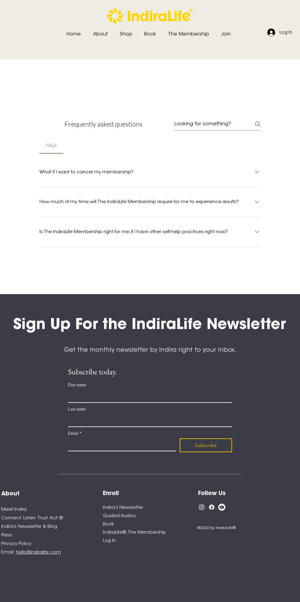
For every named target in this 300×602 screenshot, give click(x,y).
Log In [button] (109, 541)
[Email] (120, 444)
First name (77, 385)
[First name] (148, 396)
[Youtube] (221, 507)
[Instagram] (201, 507)
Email (74, 433)
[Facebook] (211, 507)
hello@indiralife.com (38, 552)
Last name (77, 409)
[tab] (51, 146)
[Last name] (148, 420)
